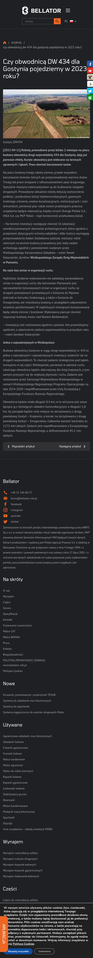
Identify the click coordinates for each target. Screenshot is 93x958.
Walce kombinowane (15, 806)
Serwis (7, 608)
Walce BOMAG (11, 637)
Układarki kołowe (13, 742)
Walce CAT (9, 631)
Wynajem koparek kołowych (19, 864)
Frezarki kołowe (12, 753)
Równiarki (9, 800)
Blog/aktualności (13, 654)
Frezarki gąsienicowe (15, 748)
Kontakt (7, 619)
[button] (57, 21)
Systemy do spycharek (16, 706)
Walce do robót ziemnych (18, 771)
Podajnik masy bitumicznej (19, 811)
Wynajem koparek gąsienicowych (22, 870)
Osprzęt (7, 823)
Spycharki (8, 817)
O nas (6, 590)
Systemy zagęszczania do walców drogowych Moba (33, 712)
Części (6, 602)
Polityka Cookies (12, 671)
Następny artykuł (70, 446)
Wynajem (8, 596)
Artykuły (16, 42)
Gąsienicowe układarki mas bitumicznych (27, 736)
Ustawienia (44, 951)
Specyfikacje (10, 614)
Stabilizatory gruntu (15, 794)
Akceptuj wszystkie (18, 951)
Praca (6, 643)
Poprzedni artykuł (23, 446)
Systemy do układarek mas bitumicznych (27, 700)
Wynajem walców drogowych (20, 859)
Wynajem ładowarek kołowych (21, 876)
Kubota (7, 648)
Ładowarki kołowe (14, 788)
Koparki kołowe (12, 777)
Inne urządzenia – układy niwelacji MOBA (27, 829)
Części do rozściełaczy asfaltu (20, 900)
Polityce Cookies (23, 944)
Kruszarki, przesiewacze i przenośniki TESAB (29, 695)
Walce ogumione (13, 765)
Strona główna (4, 42)
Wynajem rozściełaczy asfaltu (20, 853)
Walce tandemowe (14, 759)
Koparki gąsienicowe (15, 782)
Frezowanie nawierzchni (17, 625)
